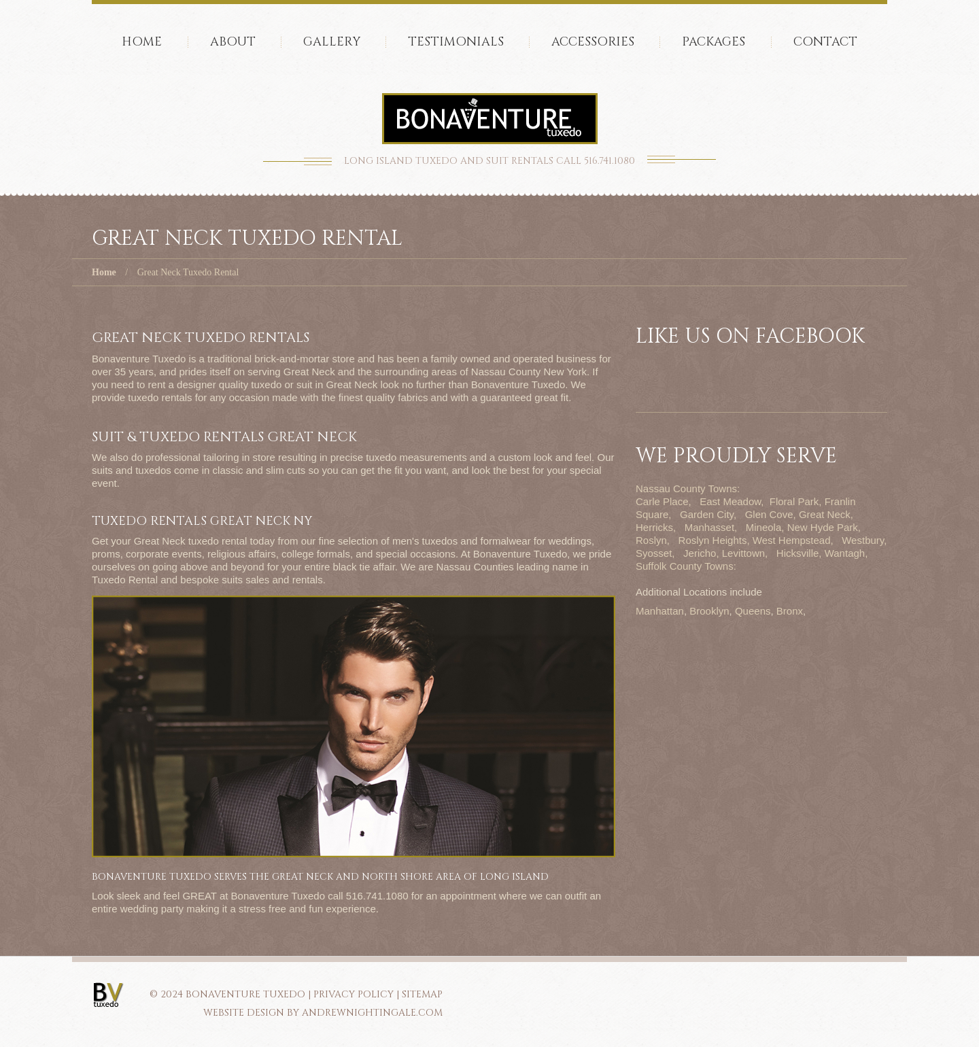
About (233, 41)
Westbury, (864, 540)
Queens (753, 611)
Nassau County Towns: (688, 488)
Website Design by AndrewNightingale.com (323, 1012)
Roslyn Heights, (714, 540)
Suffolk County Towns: (686, 566)
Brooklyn (709, 611)
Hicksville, (799, 553)
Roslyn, (653, 540)
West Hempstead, (793, 540)
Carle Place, (663, 501)
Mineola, (765, 527)
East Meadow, (731, 501)
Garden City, (708, 514)
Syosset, (655, 553)
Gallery (331, 41)
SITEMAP (422, 994)
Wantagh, (846, 553)
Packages (713, 41)
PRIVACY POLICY (353, 994)
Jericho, (701, 553)
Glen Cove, (770, 514)
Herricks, (656, 527)
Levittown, (745, 553)
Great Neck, (826, 514)
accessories (592, 41)
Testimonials (456, 41)
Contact (825, 41)
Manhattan (660, 611)
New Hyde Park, (824, 527)
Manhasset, (711, 527)
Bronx (789, 611)
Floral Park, (796, 501)
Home (142, 41)
